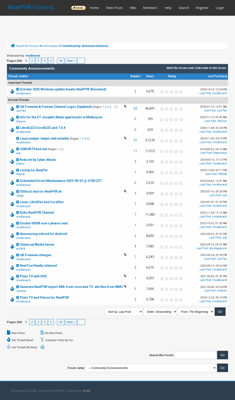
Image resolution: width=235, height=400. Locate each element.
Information (50, 46)
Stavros (21, 121)
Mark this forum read (180, 68)
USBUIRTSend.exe (33, 149)
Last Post (214, 76)
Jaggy (20, 195)
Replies (135, 76)
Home (94, 8)
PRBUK (20, 174)
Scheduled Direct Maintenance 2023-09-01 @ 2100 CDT (61, 181)
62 (135, 108)
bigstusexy (220, 152)
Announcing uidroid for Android (43, 234)
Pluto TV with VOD (33, 276)
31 (135, 140)
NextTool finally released (38, 265)
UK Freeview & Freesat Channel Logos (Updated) (56, 107)
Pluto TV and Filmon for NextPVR (44, 297)
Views (150, 76)
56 (60, 60)
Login (220, 8)
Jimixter (21, 291)
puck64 (20, 248)
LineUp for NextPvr (34, 170)
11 (135, 151)
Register (202, 8)
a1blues (222, 290)
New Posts (114, 8)
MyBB (86, 391)
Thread (12, 76)
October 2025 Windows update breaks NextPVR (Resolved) (63, 89)
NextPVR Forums (31, 7)
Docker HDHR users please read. (44, 223)
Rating (172, 76)
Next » (71, 60)
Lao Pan (21, 110)
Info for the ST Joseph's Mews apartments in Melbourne (61, 117)
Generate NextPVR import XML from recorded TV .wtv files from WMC (71, 287)
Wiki (133, 8)
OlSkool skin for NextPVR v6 (41, 191)
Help (168, 8)
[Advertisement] (117, 28)
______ (78, 8)
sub (18, 153)
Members (150, 8)
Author (23, 76)
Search (184, 8)
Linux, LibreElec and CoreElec (42, 202)
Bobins (20, 163)
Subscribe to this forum (210, 68)
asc (224, 76)
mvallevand (33, 55)
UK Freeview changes (35, 255)
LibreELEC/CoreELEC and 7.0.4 (42, 128)
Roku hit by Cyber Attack (38, 160)
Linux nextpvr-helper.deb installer (44, 138)
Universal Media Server (37, 244)
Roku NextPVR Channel (37, 212)
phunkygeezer (218, 248)
